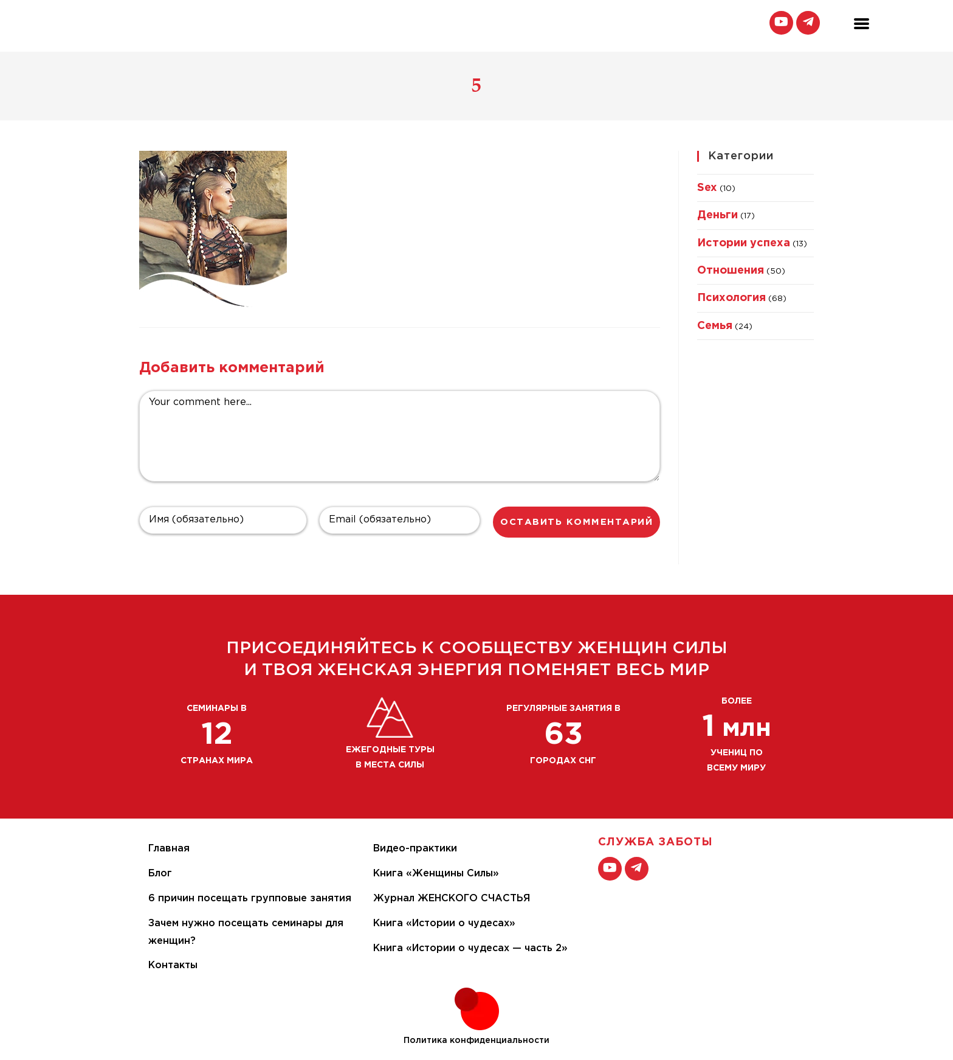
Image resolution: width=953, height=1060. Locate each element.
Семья (714, 326)
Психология (731, 298)
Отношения (730, 270)
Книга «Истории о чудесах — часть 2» (470, 948)
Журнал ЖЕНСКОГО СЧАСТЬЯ (451, 898)
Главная (169, 848)
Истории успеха (743, 243)
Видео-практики (415, 848)
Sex (707, 188)
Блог (160, 873)
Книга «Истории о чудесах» (444, 923)
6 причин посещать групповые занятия (249, 898)
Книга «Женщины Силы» (436, 873)
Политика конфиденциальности (476, 1040)
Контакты (173, 965)
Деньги (717, 215)
